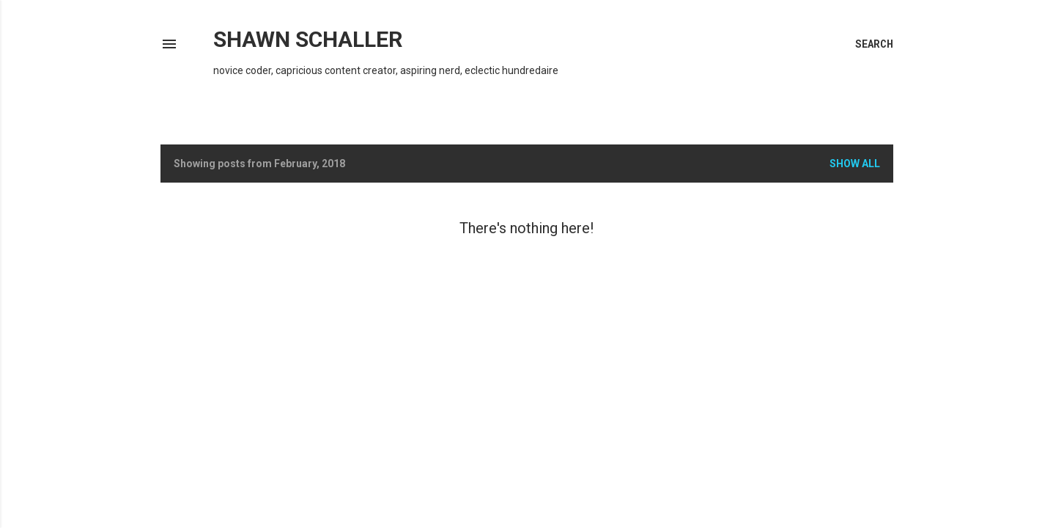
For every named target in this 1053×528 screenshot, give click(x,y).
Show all (855, 163)
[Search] (874, 44)
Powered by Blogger (527, 482)
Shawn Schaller (307, 39)
